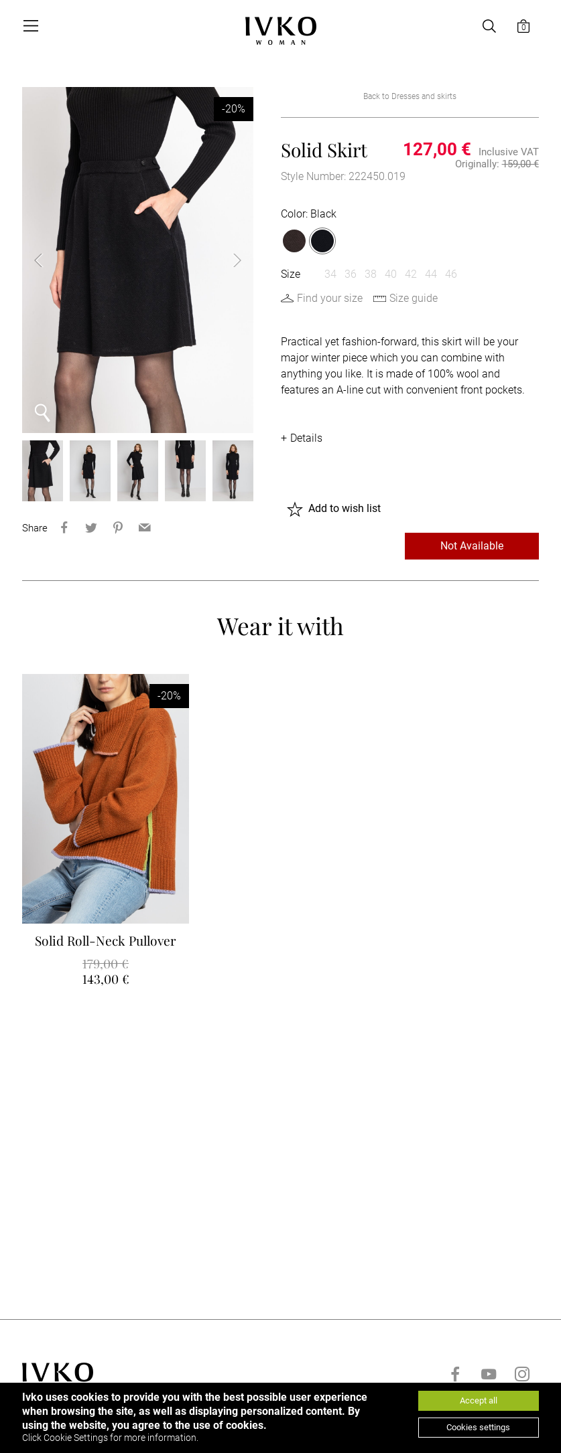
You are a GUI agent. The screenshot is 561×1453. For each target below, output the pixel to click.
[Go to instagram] (522, 1374)
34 (330, 274)
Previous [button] (49, 260)
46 (451, 274)
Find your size (330, 298)
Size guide (413, 298)
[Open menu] (30, 26)
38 (371, 274)
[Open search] (489, 26)
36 (351, 274)
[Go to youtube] (488, 1374)
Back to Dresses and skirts (409, 96)
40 (391, 274)
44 (431, 274)
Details (306, 438)
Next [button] (226, 260)
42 (411, 274)
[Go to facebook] (455, 1374)
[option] (137, 260)
